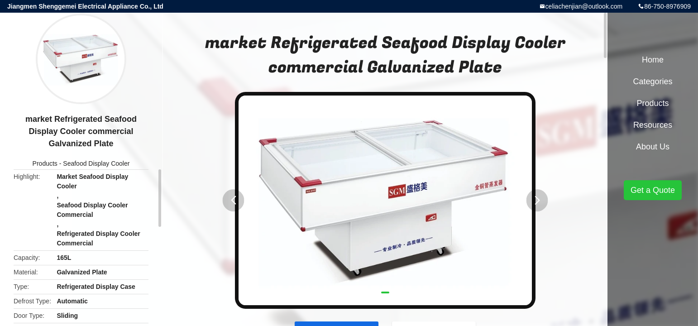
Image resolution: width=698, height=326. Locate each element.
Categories (652, 81)
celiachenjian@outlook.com (584, 6)
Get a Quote (653, 190)
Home (653, 59)
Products (45, 163)
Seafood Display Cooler (96, 163)
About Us (652, 146)
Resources (652, 124)
